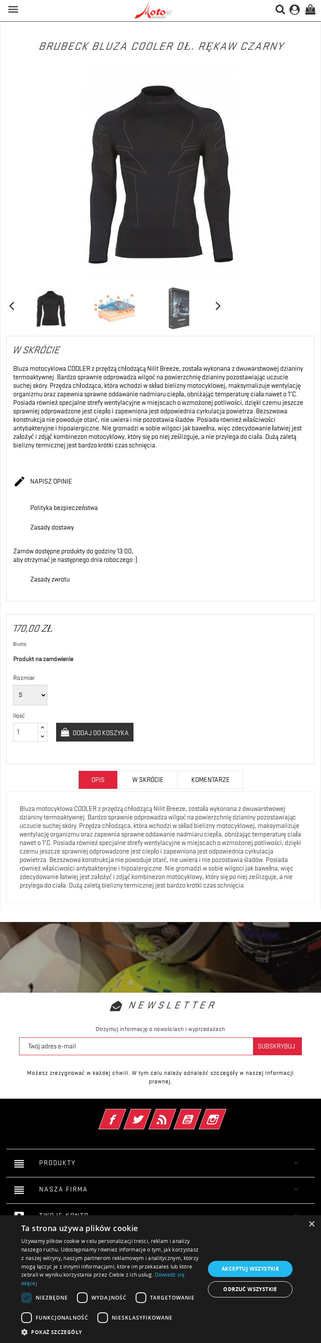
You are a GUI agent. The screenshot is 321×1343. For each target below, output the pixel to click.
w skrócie (148, 780)
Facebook (123, 1113)
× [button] (311, 1224)
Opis (98, 780)
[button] (110, 1332)
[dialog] (160, 1279)
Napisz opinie (42, 482)
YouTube (199, 1113)
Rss (174, 1113)
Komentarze (210, 780)
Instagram (224, 1113)
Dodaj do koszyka (100, 733)
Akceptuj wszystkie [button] (250, 1268)
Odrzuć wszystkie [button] (250, 1289)
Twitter (149, 1113)
